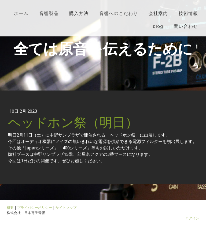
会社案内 (158, 13)
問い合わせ (186, 26)
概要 (10, 207)
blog (158, 26)
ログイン (192, 218)
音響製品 (48, 13)
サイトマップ (66, 207)
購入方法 (79, 13)
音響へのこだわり (118, 13)
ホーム (21, 13)
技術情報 (188, 13)
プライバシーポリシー (34, 207)
